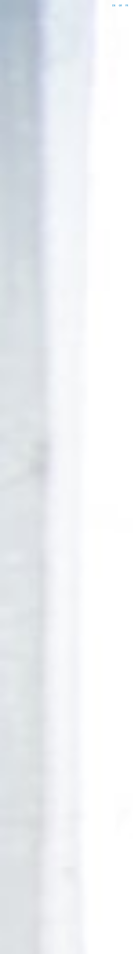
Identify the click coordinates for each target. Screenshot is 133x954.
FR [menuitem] (126, 5)
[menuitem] (113, 5)
